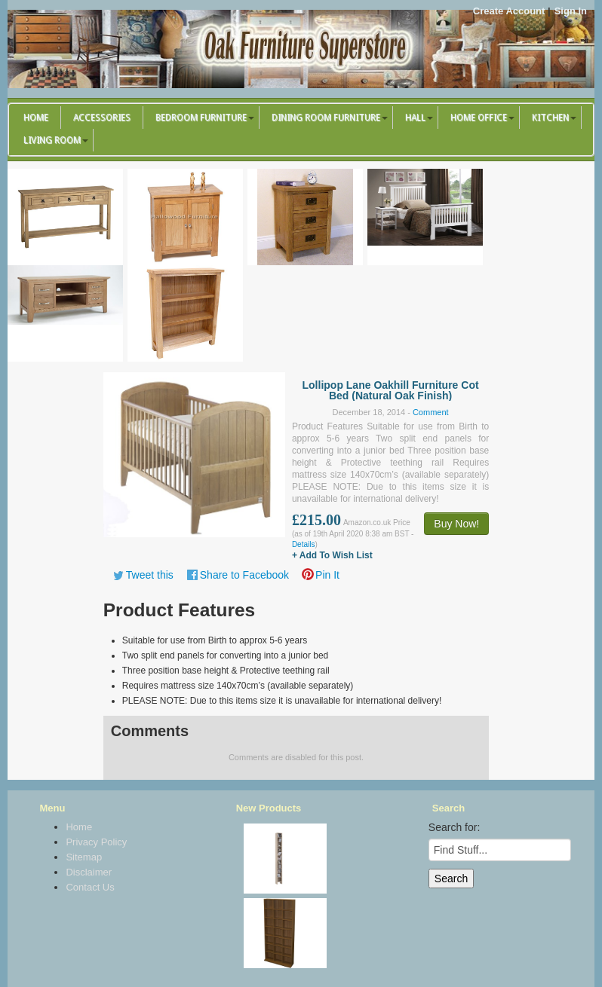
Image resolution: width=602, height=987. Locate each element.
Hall (415, 117)
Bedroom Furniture (201, 117)
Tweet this (150, 575)
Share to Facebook (244, 575)
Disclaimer (89, 872)
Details (303, 544)
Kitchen (550, 117)
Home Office (478, 117)
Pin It (327, 575)
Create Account (509, 11)
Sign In (570, 11)
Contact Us (90, 887)
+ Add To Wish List (332, 555)
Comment (431, 412)
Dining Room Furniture (326, 117)
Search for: (454, 827)
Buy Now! (456, 524)
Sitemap (84, 857)
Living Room (52, 140)
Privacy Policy (96, 842)
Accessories (102, 117)
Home (35, 117)
